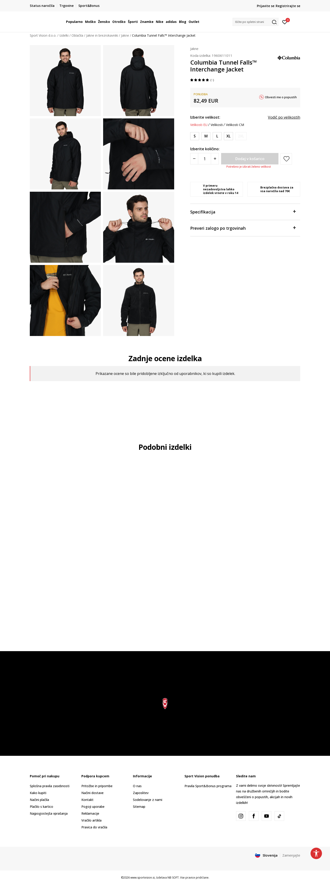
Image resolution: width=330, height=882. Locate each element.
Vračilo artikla (91, 820)
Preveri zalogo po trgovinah (243, 228)
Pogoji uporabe (92, 806)
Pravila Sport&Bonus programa (207, 786)
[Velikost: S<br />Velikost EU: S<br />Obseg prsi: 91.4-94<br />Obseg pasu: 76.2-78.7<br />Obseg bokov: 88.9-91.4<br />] (194, 136)
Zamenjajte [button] (291, 855)
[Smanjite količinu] (194, 158)
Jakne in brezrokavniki (102, 35)
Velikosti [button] (217, 125)
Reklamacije (90, 813)
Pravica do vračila (94, 827)
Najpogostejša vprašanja (49, 813)
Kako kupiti (38, 793)
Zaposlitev (140, 793)
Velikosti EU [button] (198, 125)
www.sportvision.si (142, 877)
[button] (255, 22)
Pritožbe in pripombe (97, 786)
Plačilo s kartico (41, 806)
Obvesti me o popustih (281, 97)
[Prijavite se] (285, 21)
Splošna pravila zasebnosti (49, 786)
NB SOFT (173, 877)
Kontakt (87, 799)
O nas (137, 786)
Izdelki (64, 35)
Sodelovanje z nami (147, 799)
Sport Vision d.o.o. (43, 35)
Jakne (125, 35)
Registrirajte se (288, 6)
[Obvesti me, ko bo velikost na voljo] (241, 136)
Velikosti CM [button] (235, 125)
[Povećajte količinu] (215, 158)
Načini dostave (92, 793)
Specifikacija (243, 211)
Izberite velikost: (205, 117)
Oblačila (77, 35)
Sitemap (139, 806)
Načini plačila (39, 799)
